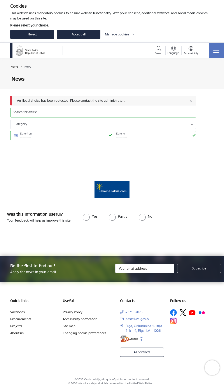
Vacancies (17, 312)
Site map (69, 326)
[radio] (90, 216)
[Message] (103, 101)
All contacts (142, 352)
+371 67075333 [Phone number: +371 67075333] (137, 312)
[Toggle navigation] (216, 50)
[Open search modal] (159, 51)
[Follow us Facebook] (173, 312)
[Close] (191, 101)
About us (17, 333)
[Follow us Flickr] (201, 312)
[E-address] (129, 339)
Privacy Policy (72, 312)
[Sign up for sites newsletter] (199, 268)
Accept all (79, 34)
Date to (120, 133)
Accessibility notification (80, 319)
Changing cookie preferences (84, 333)
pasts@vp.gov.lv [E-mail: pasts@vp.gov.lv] (137, 319)
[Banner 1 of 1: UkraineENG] (112, 189)
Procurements (20, 319)
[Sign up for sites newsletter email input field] (144, 268)
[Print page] (207, 77)
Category (21, 124)
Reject (32, 34)
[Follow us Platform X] (183, 312)
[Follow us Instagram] (173, 321)
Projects (16, 326)
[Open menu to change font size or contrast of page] (191, 51)
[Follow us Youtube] (192, 312)
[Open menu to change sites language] (173, 51)
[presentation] (112, 239)
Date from (26, 133)
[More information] (141, 339)
